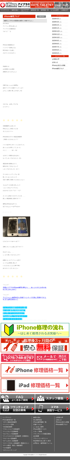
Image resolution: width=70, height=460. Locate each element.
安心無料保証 (37, 420)
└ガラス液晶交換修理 (9, 422)
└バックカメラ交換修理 (10, 431)
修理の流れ (15, 10)
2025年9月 (55, 40)
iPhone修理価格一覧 (39, 422)
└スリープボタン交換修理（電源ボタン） (16, 443)
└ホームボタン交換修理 (10, 441)
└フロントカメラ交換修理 (11, 429)
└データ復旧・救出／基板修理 (12, 445)
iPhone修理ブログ (58, 68)
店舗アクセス (37, 424)
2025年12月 (56, 31)
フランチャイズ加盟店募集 (42, 434)
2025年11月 (56, 34)
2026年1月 (55, 28)
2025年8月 (55, 43)
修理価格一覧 (45, 10)
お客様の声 (64, 10)
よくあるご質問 (38, 427)
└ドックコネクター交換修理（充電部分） (16, 436)
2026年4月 (55, 18)
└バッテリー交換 (8, 424)
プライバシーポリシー (40, 438)
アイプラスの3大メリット (25, 10)
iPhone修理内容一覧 (9, 420)
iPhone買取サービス (39, 429)
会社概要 (36, 436)
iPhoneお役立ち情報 (58, 65)
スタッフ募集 (37, 431)
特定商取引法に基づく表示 (42, 441)
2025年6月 (55, 50)
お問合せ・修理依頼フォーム (42, 443)
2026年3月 (55, 22)
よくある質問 (55, 10)
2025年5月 (55, 53)
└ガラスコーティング (9, 450)
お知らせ (55, 62)
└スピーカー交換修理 (9, 438)
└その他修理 (6, 448)
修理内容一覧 (35, 10)
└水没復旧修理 (7, 427)
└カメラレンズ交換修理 (10, 434)
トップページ (5, 10)
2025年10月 (56, 37)
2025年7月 (55, 47)
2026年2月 (55, 25)
